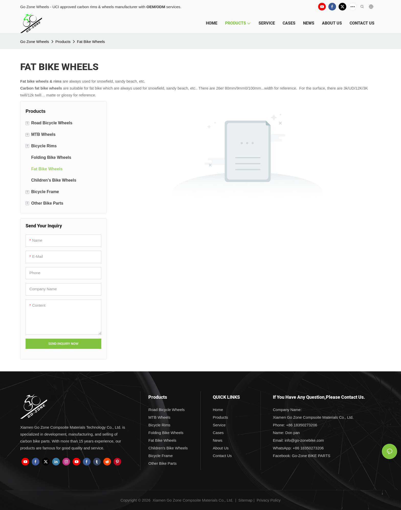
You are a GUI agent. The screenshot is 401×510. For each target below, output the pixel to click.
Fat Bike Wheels (91, 41)
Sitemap (244, 500)
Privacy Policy (269, 500)
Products (63, 41)
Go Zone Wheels (34, 41)
